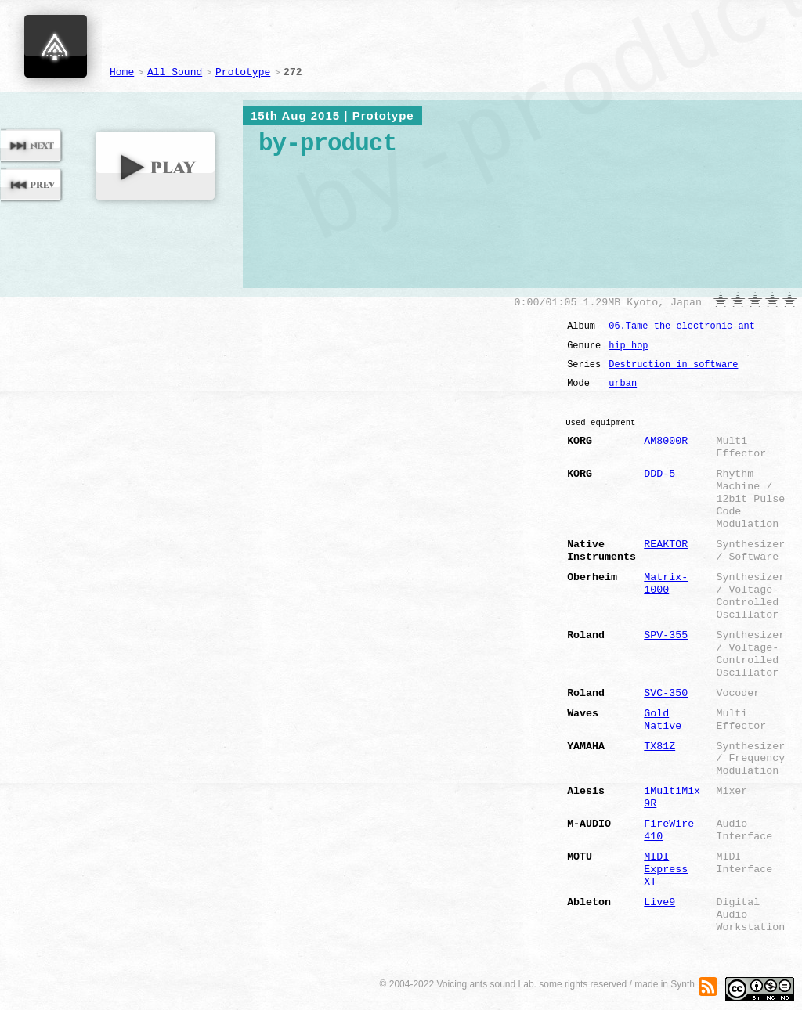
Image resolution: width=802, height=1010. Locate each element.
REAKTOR (666, 544)
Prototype (242, 72)
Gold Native (662, 720)
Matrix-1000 (666, 584)
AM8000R (666, 441)
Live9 (659, 902)
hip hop (628, 346)
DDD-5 (659, 474)
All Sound (174, 72)
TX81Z (659, 746)
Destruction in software (673, 364)
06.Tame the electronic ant (682, 326)
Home (122, 72)
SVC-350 (666, 693)
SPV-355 (666, 635)
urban (623, 383)
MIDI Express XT (666, 869)
